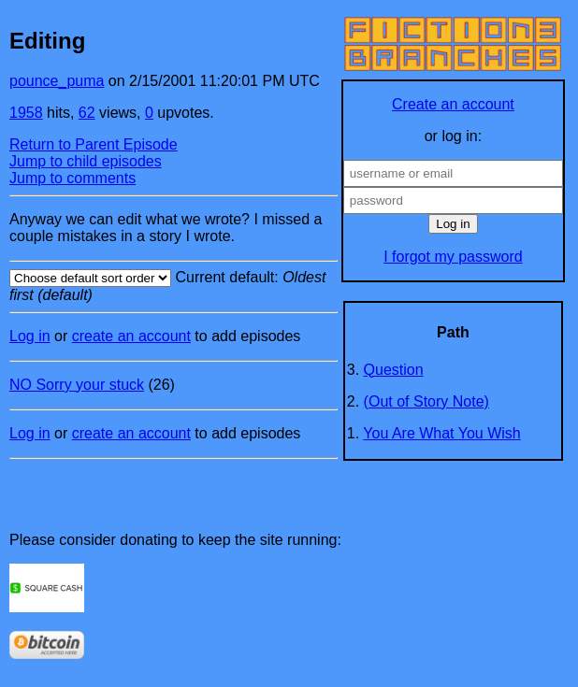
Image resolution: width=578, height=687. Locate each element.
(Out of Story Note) (426, 401)
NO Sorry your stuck (76, 385)
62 (87, 113)
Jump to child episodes (85, 161)
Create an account (453, 104)
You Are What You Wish (441, 433)
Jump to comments (72, 178)
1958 (26, 113)
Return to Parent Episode (93, 144)
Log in (30, 336)
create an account (131, 336)
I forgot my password (453, 257)
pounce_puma (56, 81)
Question (394, 370)
